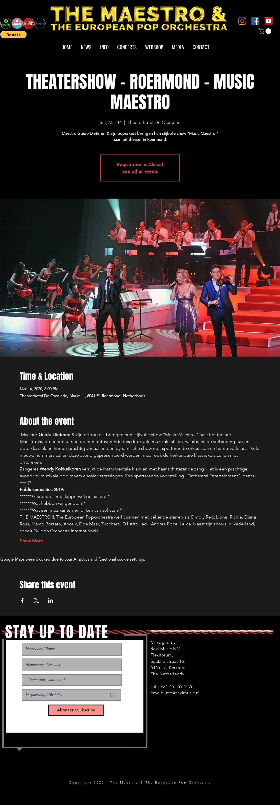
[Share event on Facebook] (22, 600)
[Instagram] (242, 21)
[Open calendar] (112, 695)
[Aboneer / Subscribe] (76, 710)
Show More (31, 540)
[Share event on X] (36, 600)
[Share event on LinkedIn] (50, 600)
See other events (140, 171)
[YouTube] (269, 21)
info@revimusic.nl (182, 692)
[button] (13, 34)
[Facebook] (255, 21)
